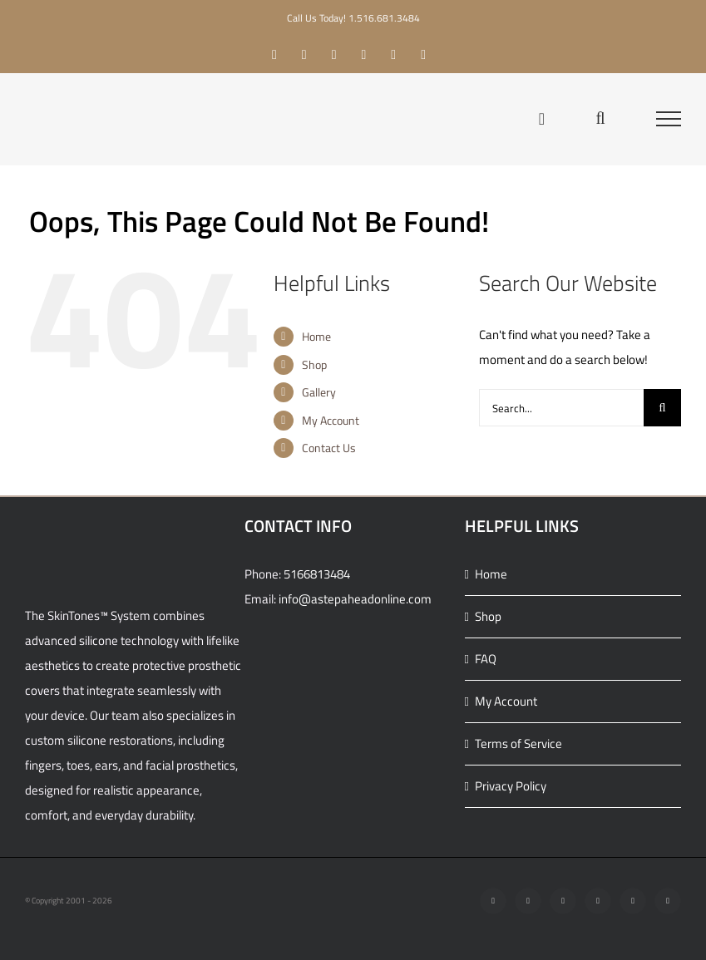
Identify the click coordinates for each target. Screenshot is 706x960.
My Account (330, 420)
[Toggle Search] (600, 118)
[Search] (662, 407)
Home (316, 336)
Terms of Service (518, 743)
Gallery (319, 392)
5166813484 (317, 573)
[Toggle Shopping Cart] (542, 119)
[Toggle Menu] (668, 118)
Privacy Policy (510, 785)
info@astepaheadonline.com (355, 598)
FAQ (485, 658)
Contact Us (329, 447)
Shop (314, 364)
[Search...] (561, 407)
